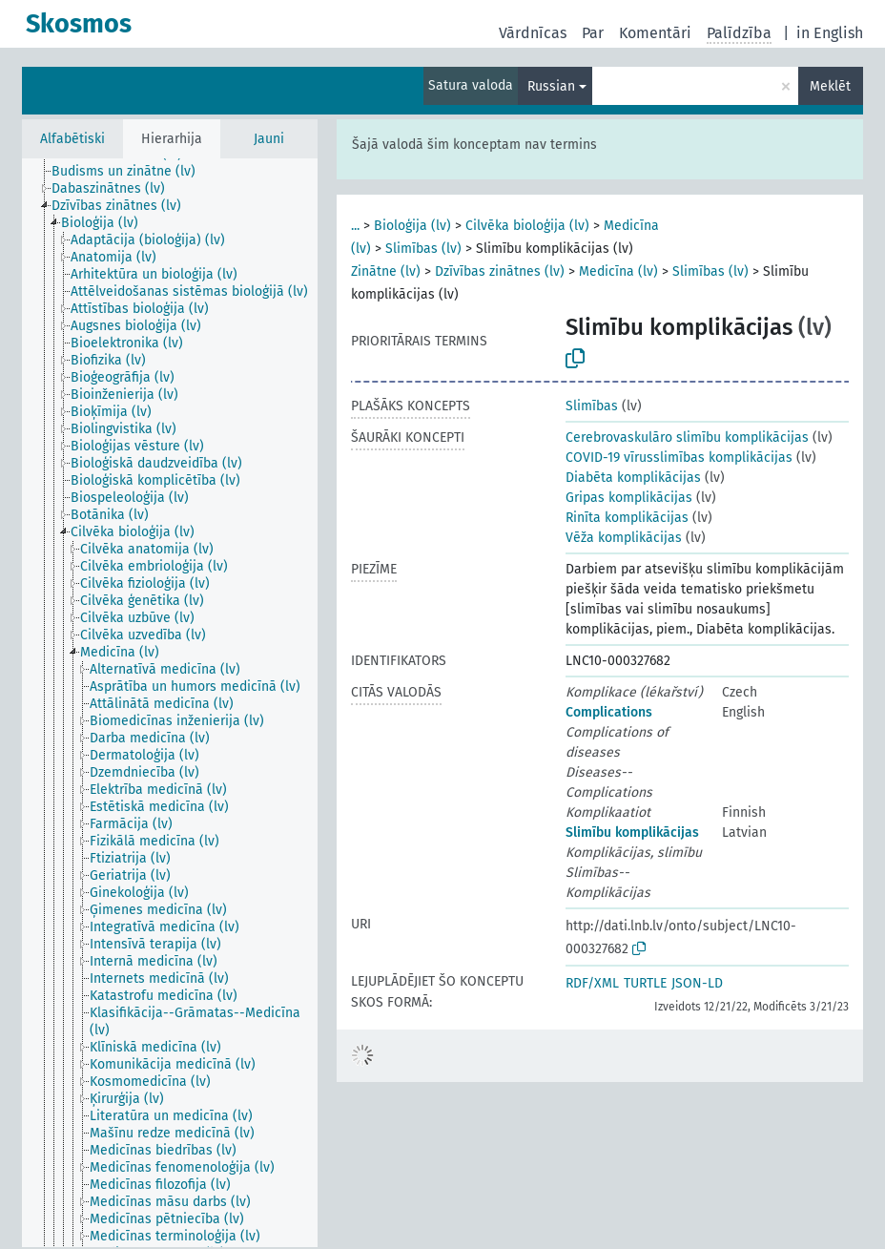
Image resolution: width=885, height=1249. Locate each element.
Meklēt (830, 86)
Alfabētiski (72, 139)
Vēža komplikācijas (624, 538)
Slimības (592, 406)
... (355, 226)
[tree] (170, 702)
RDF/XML (592, 983)
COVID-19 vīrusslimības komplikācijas (679, 457)
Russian (551, 86)
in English (829, 33)
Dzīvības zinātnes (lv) (500, 271)
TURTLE (645, 983)
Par (593, 33)
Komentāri (655, 33)
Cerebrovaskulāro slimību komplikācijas (687, 437)
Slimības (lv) (423, 248)
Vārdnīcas (532, 33)
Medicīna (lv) (618, 271)
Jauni (269, 139)
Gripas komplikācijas (629, 497)
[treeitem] (132, 171)
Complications (609, 712)
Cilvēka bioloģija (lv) (527, 226)
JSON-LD (697, 983)
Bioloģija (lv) (412, 226)
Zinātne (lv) (386, 271)
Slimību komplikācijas (632, 832)
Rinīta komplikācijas (627, 518)
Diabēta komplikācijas (633, 477)
